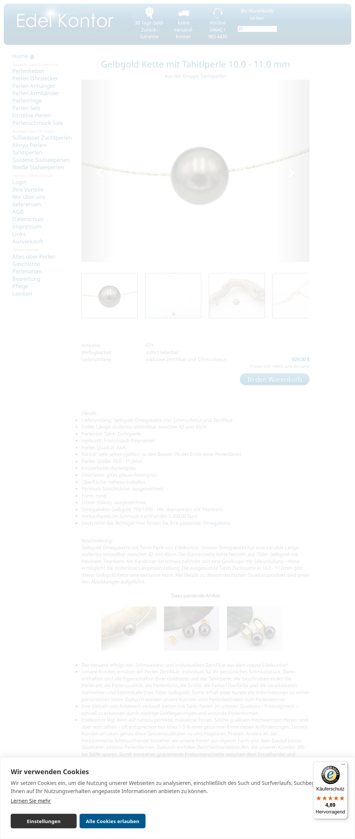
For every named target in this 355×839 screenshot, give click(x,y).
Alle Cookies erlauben (112, 821)
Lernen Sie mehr (31, 800)
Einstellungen (43, 821)
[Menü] (343, 766)
